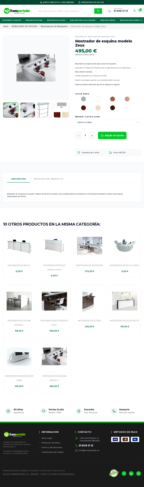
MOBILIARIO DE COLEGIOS (57, 20)
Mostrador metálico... (19, 265)
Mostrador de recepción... (89, 265)
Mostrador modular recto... (125, 321)
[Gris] (81, 99)
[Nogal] (81, 108)
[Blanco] (96, 99)
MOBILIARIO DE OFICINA (35, 20)
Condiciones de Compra (51, 452)
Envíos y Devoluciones (50, 447)
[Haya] (125, 99)
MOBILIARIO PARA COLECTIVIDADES (84, 20)
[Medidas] (108, 122)
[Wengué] (110, 108)
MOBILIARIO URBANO (108, 20)
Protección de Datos (49, 443)
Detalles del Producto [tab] (48, 179)
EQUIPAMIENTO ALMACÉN (12, 20)
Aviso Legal (45, 438)
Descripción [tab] (18, 179)
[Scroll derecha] (141, 20)
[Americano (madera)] (110, 99)
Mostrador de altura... (90, 321)
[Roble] (96, 108)
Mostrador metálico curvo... (125, 265)
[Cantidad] (85, 135)
